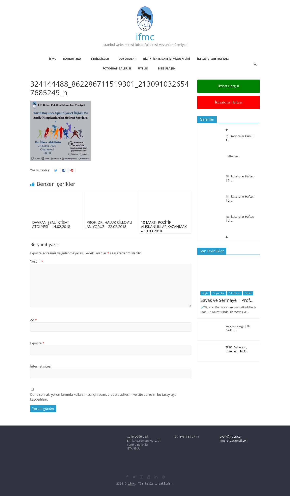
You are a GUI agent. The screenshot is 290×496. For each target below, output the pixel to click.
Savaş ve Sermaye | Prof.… (227, 300)
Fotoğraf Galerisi (117, 68)
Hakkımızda (72, 59)
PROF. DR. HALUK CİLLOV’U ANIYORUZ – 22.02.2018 (109, 224)
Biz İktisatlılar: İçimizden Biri (166, 59)
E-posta (37, 343)
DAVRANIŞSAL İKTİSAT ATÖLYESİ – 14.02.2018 (51, 224)
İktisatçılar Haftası (213, 59)
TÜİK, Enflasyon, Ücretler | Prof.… (237, 349)
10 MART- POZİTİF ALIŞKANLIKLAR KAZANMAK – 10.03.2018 (164, 226)
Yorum (36, 261)
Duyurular (127, 59)
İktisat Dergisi (228, 86)
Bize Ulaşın (166, 68)
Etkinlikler (100, 59)
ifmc (145, 36)
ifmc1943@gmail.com (234, 440)
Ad (33, 320)
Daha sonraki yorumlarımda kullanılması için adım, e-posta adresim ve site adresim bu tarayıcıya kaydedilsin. (103, 397)
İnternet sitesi (40, 366)
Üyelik (143, 68)
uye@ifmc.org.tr (230, 436)
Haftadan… (233, 156)
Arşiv (205, 293)
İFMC (52, 59)
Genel (248, 293)
